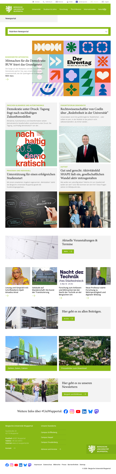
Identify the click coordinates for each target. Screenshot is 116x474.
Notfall (70, 2)
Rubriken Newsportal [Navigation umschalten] (19, 31)
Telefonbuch (48, 2)
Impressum (38, 465)
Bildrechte (56, 465)
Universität (36, 9)
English (107, 2)
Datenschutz (47, 465)
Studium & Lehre (50, 9)
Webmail (60, 2)
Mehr (66, 251)
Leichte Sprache (83, 2)
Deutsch (96, 2)
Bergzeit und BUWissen (73, 394)
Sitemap (82, 465)
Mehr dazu (9, 76)
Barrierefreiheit (73, 465)
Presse (64, 465)
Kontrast (37, 2)
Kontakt (8, 448)
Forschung (64, 9)
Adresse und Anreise (49, 449)
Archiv (66, 319)
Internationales (90, 9)
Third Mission (76, 9)
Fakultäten (102, 9)
